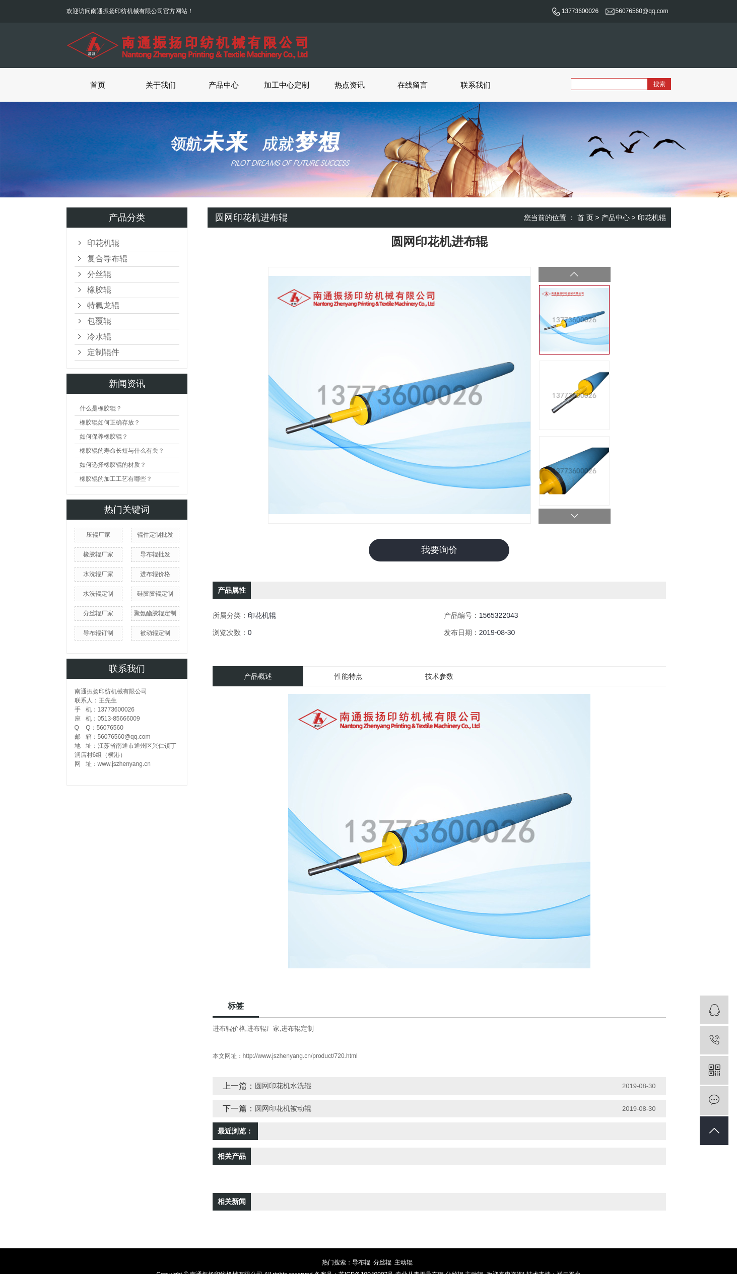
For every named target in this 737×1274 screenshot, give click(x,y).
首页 (97, 85)
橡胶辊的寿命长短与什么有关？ (122, 450)
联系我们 (475, 85)
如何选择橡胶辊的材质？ (113, 464)
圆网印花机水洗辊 (283, 1086)
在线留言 (412, 85)
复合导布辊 (107, 258)
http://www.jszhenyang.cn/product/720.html (300, 1055)
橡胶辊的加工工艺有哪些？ (116, 478)
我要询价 (439, 550)
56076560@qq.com (637, 11)
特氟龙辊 (103, 305)
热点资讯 (349, 85)
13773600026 (575, 11)
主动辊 (403, 1262)
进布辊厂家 (263, 1028)
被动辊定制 (155, 632)
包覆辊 (99, 321)
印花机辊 (103, 243)
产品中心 (224, 85)
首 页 (585, 218)
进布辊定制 (297, 1028)
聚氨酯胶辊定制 (155, 613)
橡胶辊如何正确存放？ (110, 422)
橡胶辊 (99, 290)
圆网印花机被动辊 (283, 1108)
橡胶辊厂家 (98, 554)
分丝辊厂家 (98, 613)
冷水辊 (99, 336)
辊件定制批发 (155, 534)
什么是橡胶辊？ (101, 408)
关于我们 (161, 85)
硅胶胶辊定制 (155, 593)
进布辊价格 (155, 574)
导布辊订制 (98, 632)
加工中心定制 (286, 85)
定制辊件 (103, 352)
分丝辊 (99, 274)
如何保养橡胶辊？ (104, 436)
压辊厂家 (98, 534)
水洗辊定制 (98, 593)
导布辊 (361, 1262)
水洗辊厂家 (98, 574)
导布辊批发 (155, 554)
